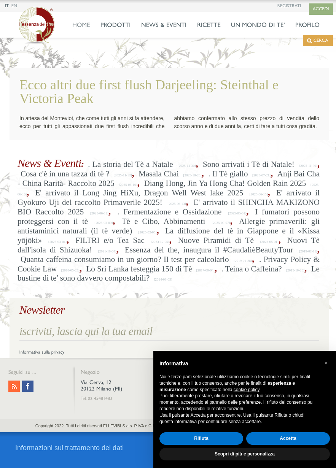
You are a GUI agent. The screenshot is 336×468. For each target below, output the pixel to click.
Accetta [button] (288, 438)
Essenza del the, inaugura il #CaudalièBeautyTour (209, 249)
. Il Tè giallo (228, 173)
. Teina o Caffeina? (251, 268)
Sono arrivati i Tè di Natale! (249, 164)
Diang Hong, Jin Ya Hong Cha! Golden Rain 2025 (225, 183)
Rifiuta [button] (201, 438)
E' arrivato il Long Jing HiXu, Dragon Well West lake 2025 (139, 192)
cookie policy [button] (247, 389)
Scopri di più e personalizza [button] (245, 454)
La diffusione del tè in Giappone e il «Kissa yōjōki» (169, 235)
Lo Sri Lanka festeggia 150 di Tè (139, 268)
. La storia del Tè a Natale (130, 164)
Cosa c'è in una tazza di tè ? (65, 173)
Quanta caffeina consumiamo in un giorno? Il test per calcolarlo (125, 259)
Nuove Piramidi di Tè (216, 240)
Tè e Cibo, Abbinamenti (163, 221)
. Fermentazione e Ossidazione (169, 211)
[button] (326, 363)
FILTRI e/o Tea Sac (110, 240)
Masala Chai (159, 173)
